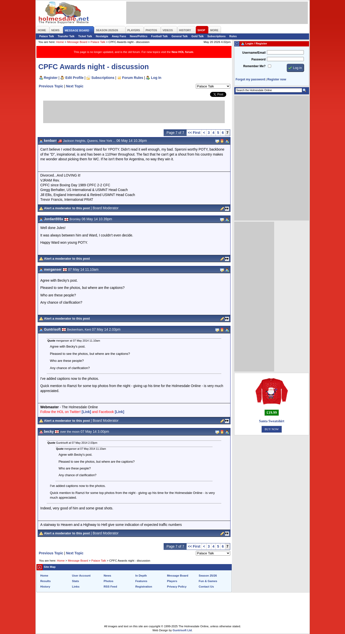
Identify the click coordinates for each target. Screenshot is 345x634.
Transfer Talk (66, 36)
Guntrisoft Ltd (182, 630)
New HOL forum (182, 51)
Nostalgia (102, 36)
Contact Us (206, 586)
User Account (81, 575)
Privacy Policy (177, 586)
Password (258, 59)
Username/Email (254, 52)
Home (60, 41)
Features (141, 581)
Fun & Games (208, 581)
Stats (75, 581)
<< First (194, 133)
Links (76, 586)
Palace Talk (46, 36)
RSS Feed (110, 586)
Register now (276, 79)
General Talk (179, 36)
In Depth (141, 575)
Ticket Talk (85, 36)
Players (172, 581)
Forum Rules (132, 78)
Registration (143, 586)
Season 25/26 (208, 575)
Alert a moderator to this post (67, 208)
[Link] (86, 412)
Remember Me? (254, 66)
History (45, 586)
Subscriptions (216, 36)
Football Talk (159, 36)
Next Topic (75, 86)
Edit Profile (74, 78)
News (107, 575)
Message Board (77, 41)
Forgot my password (250, 79)
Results (45, 581)
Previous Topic (51, 86)
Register (51, 78)
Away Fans (119, 36)
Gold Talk (197, 36)
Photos (109, 581)
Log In (156, 78)
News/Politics (138, 36)
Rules (233, 36)
